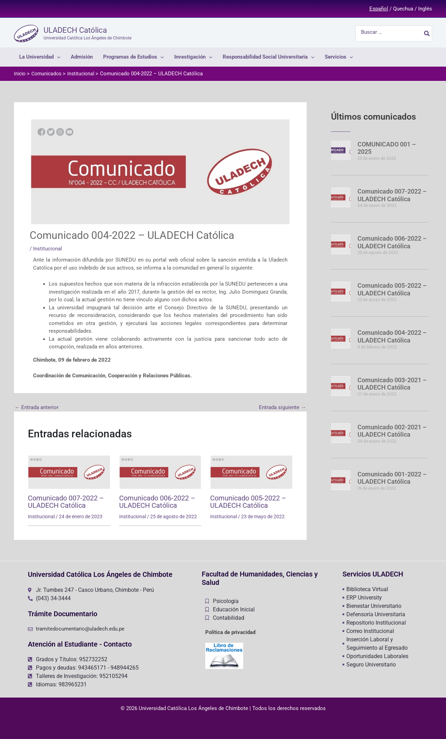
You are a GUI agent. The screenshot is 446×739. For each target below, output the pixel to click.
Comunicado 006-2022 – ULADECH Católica (157, 501)
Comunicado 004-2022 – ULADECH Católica (391, 334)
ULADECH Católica (75, 30)
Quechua (403, 9)
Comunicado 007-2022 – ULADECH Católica (66, 501)
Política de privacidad (230, 632)
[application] (57, 57)
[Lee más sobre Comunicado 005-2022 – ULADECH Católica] (251, 472)
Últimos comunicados (376, 116)
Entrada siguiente (282, 407)
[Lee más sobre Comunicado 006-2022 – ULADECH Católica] (160, 472)
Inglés (425, 9)
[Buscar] (427, 33)
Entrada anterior (37, 407)
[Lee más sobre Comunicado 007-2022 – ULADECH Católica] (69, 472)
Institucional (47, 249)
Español (378, 9)
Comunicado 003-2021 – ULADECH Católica (391, 381)
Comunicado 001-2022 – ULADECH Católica (391, 474)
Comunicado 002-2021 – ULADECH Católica (391, 428)
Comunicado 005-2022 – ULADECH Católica (248, 501)
